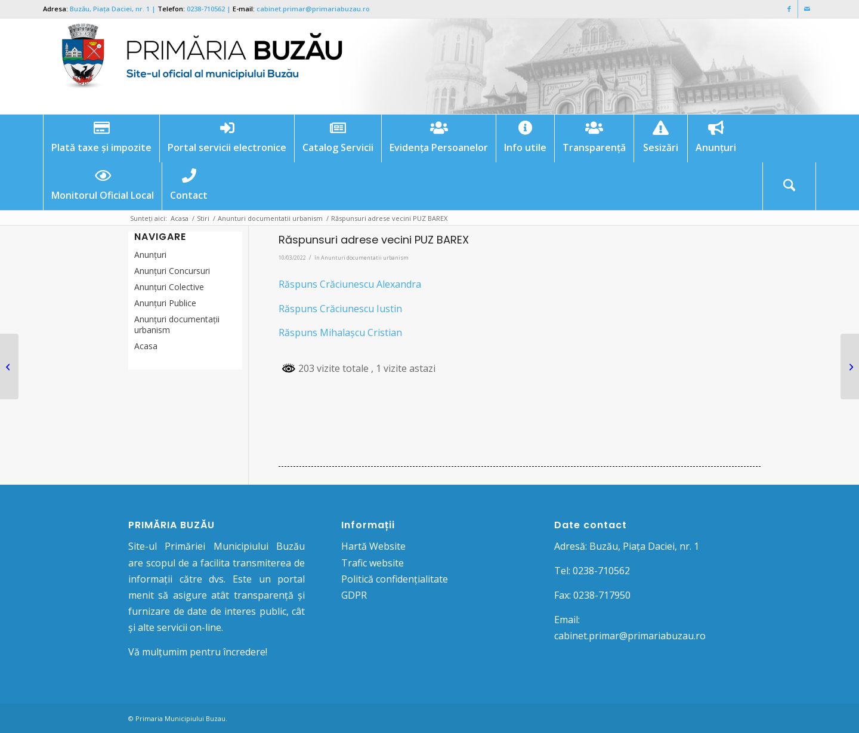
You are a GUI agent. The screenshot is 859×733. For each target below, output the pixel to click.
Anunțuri (150, 254)
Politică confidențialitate (394, 579)
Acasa (145, 346)
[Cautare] (789, 186)
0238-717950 (602, 595)
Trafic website (372, 562)
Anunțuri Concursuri (172, 270)
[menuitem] (101, 138)
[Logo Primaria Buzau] (195, 66)
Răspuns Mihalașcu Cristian (340, 332)
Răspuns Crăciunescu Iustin (340, 308)
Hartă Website (373, 546)
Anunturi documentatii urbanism (365, 257)
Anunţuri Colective (169, 286)
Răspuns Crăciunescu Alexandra (350, 284)
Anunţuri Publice (165, 303)
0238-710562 (206, 8)
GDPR (354, 595)
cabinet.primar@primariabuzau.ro (313, 8)
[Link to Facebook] (789, 9)
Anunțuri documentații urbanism (177, 324)
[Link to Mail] (807, 9)
